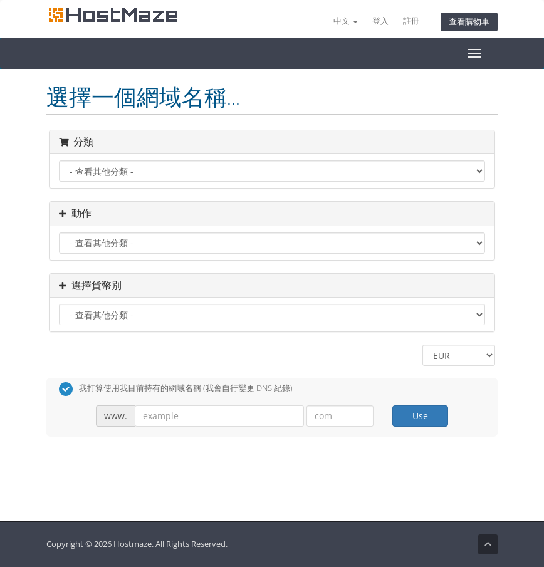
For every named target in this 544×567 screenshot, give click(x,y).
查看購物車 (469, 21)
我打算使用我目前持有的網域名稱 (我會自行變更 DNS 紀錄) (176, 389)
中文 (345, 21)
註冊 (411, 21)
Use (420, 416)
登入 (380, 21)
